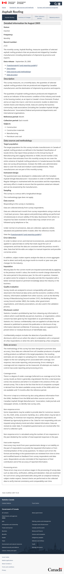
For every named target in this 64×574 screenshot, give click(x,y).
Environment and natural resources (12, 544)
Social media (5, 557)
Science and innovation (38, 534)
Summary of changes (24, 17)
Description (11, 68)
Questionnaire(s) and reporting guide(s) (22, 65)
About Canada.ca (7, 563)
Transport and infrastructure (40, 524)
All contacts (5, 513)
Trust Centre (35, 503)
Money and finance (37, 531)
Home (4, 7)
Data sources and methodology (19, 71)
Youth (33, 544)
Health (4, 537)
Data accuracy (12, 75)
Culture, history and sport (9, 550)
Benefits (4, 534)
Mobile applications (7, 560)
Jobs (3, 521)
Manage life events (37, 547)
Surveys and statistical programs (47, 7)
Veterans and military (38, 541)
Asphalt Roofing (9, 17)
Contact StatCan (6, 503)
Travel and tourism (7, 528)
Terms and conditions (8, 567)
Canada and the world (38, 528)
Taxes (3, 541)
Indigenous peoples (37, 537)
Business (4, 531)
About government (37, 513)
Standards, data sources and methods (22, 7)
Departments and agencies (9, 516)
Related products (55, 17)
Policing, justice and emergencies (41, 521)
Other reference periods (39, 17)
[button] (56, 4)
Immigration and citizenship (10, 524)
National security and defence (10, 547)
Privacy (4, 570)
